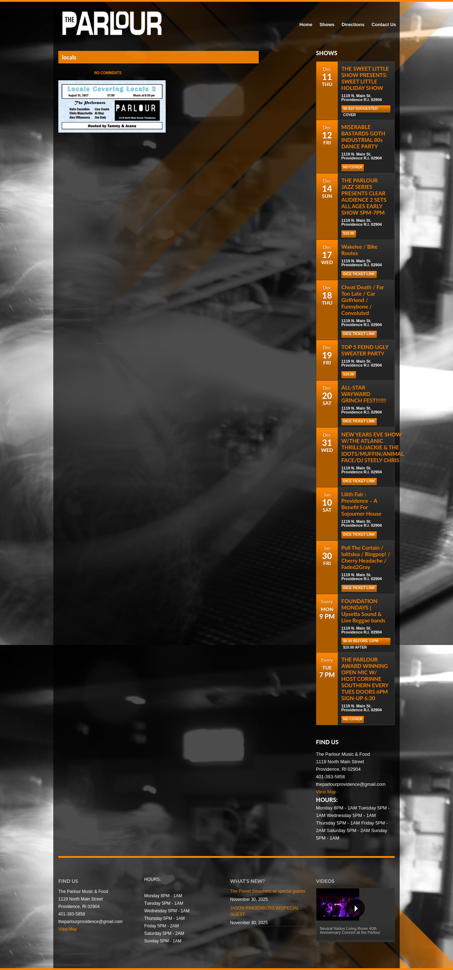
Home (305, 24)
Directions (353, 24)
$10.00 (348, 233)
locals (69, 57)
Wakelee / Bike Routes (359, 249)
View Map (326, 791)
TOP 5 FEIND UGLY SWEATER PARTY (364, 350)
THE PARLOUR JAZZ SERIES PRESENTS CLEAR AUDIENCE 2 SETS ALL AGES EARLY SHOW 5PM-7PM (363, 196)
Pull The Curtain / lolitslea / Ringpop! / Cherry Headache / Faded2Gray (365, 557)
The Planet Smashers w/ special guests (267, 891)
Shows (327, 24)
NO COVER (352, 167)
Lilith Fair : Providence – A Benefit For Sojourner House (361, 504)
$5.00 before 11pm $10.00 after (360, 642)
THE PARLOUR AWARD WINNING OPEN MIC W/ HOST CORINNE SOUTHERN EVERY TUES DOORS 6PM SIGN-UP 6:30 (364, 678)
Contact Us (383, 24)
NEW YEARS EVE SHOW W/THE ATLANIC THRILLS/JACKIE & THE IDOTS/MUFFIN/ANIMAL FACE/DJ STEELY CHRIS (372, 447)
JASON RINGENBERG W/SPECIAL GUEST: (264, 911)
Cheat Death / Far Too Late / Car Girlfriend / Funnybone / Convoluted (362, 300)
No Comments (107, 73)
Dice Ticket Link (359, 274)
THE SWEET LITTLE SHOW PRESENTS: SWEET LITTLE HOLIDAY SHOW (365, 78)
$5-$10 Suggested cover (360, 109)
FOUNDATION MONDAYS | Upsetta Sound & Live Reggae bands (363, 610)
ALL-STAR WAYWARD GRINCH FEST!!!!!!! (363, 393)
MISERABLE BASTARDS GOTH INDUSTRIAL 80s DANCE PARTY (363, 136)
